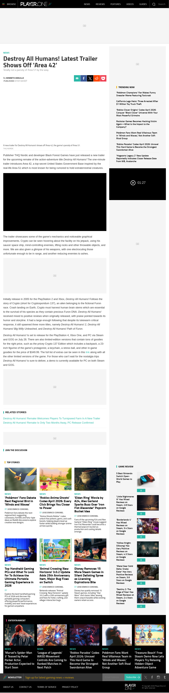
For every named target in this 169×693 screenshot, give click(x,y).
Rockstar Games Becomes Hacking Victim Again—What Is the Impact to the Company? (136, 124)
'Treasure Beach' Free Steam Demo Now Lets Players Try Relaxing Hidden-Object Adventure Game (149, 660)
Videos (130, 4)
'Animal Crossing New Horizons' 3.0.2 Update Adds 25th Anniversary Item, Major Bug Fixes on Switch (55, 576)
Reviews (100, 4)
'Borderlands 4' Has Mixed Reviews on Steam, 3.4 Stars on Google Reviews (125, 529)
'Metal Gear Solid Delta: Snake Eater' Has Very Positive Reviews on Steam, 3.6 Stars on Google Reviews (125, 575)
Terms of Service (46, 687)
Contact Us (25, 687)
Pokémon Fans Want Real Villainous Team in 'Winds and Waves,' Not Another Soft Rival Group (136, 135)
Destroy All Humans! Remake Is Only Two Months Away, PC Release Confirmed (48, 423)
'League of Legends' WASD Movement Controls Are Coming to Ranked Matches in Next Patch (52, 660)
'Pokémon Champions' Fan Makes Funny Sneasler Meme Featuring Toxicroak (136, 94)
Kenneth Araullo (15, 78)
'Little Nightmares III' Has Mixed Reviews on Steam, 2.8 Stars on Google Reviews (125, 505)
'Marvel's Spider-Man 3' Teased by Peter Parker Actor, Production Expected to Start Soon (19, 660)
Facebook (83, 79)
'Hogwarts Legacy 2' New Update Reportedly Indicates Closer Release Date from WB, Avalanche (136, 158)
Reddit (96, 79)
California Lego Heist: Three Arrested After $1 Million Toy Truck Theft (137, 103)
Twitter (90, 79)
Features (115, 4)
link (88, 352)
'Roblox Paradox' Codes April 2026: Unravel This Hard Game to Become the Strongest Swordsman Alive (137, 147)
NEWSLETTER (15, 677)
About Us (8, 687)
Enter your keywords (153, 4)
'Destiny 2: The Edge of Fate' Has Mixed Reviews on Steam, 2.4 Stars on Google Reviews (125, 598)
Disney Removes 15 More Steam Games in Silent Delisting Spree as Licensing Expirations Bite (89, 576)
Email (77, 79)
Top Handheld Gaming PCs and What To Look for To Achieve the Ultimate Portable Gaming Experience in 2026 (19, 577)
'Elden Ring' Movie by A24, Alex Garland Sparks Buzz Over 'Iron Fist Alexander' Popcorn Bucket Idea (90, 505)
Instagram (158, 677)
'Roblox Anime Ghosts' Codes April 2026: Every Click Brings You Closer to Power (55, 503)
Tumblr (165, 677)
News (87, 4)
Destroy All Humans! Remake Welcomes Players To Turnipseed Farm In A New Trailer (51, 418)
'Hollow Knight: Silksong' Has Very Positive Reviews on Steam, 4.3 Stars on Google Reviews (125, 552)
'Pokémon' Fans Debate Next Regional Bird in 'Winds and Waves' (20, 501)
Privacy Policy (70, 687)
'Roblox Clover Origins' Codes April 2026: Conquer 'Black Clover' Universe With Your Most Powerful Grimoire (137, 113)
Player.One (37, 4)
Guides (143, 4)
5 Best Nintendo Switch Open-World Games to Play (125, 482)
